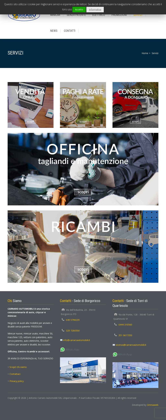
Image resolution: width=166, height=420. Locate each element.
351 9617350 (125, 335)
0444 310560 (125, 324)
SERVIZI (137, 15)
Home (145, 53)
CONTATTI (69, 30)
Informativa (95, 9)
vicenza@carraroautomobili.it (131, 344)
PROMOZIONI (119, 15)
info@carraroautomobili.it (76, 340)
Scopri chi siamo (18, 367)
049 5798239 (73, 319)
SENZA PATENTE (76, 15)
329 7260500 (73, 330)
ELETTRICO (98, 15)
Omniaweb (152, 404)
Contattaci (15, 373)
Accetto (79, 9)
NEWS (53, 30)
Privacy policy (17, 381)
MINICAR (55, 15)
